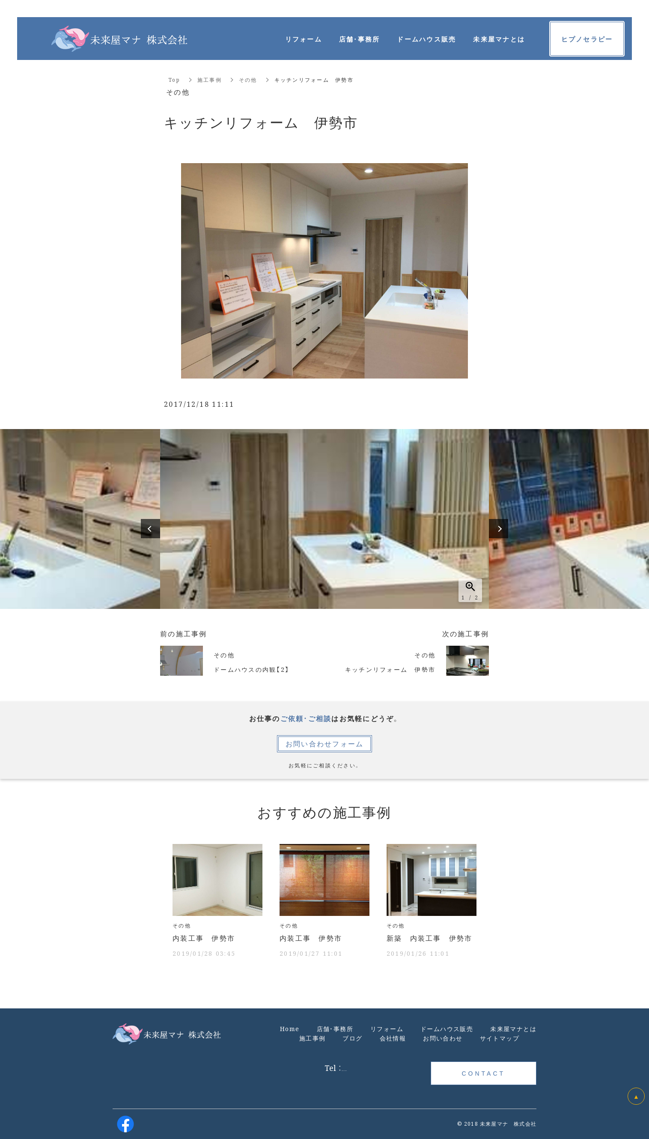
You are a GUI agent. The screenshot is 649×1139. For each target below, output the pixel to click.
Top (174, 79)
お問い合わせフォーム (325, 743)
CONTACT (483, 1073)
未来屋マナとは (499, 38)
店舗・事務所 (359, 38)
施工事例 (209, 79)
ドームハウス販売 (426, 38)
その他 (248, 79)
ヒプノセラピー (587, 38)
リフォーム (303, 38)
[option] (324, 519)
